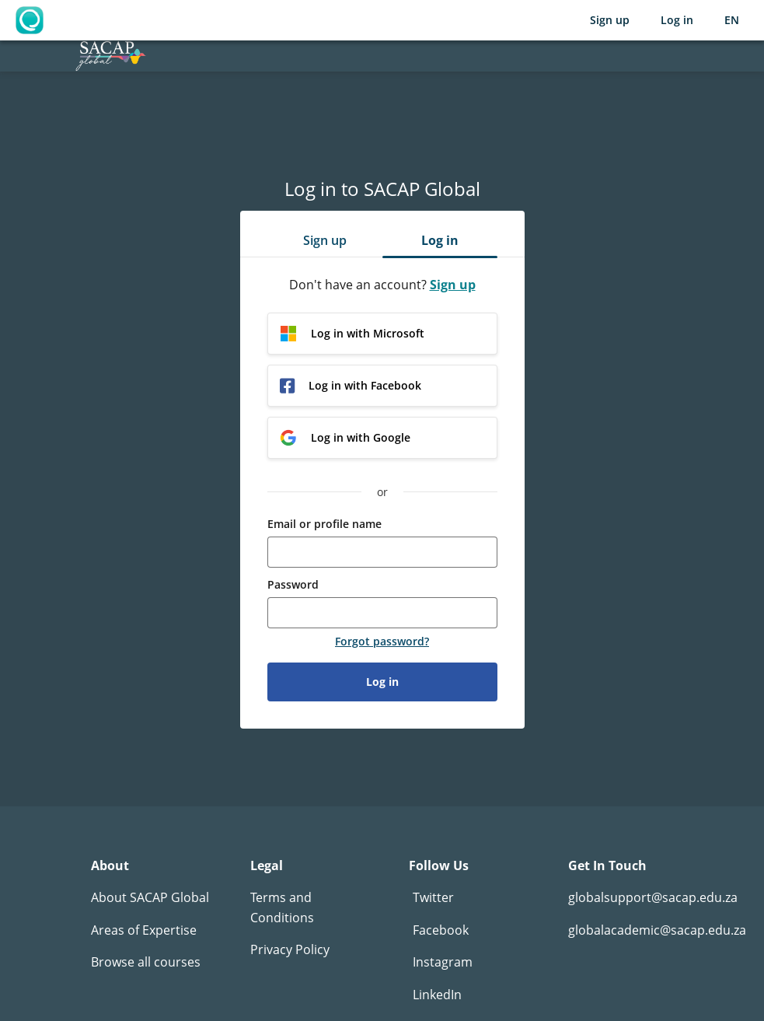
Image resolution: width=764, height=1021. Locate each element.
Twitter (433, 897)
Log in (677, 19)
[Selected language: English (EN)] (732, 20)
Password (293, 584)
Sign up (610, 19)
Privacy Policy (290, 949)
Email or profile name (324, 523)
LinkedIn (437, 994)
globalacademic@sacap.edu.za (657, 930)
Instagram (443, 961)
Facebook (441, 930)
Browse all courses (146, 961)
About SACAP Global (150, 897)
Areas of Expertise (144, 930)
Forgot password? (382, 641)
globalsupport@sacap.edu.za (653, 897)
